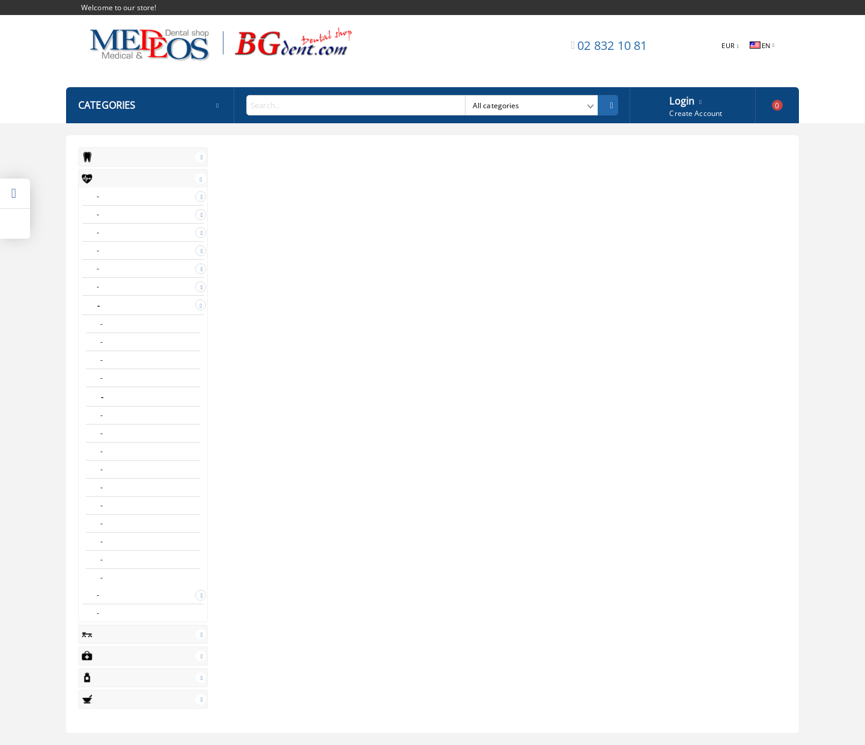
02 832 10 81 (612, 45)
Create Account (695, 113)
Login (681, 99)
